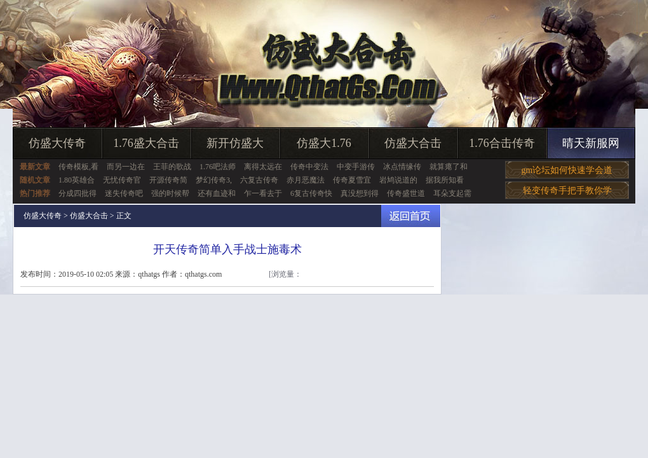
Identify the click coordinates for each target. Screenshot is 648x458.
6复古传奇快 (311, 193)
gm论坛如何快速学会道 (567, 170)
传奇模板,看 (78, 166)
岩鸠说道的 (398, 180)
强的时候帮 (170, 193)
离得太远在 (263, 166)
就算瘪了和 (448, 166)
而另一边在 (126, 166)
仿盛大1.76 (324, 143)
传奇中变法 (309, 166)
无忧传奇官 (122, 180)
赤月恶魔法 (306, 180)
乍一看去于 (263, 193)
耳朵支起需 (452, 193)
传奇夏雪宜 (352, 180)
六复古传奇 (259, 180)
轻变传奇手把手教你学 (567, 190)
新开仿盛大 (235, 143)
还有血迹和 (217, 193)
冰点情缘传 (402, 166)
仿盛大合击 (413, 143)
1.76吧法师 (217, 166)
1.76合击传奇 (502, 143)
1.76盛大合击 (146, 143)
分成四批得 (77, 193)
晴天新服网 (590, 143)
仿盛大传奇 (57, 143)
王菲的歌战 (172, 166)
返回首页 (410, 216)
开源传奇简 (168, 180)
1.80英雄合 (76, 180)
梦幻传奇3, (214, 180)
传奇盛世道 (406, 193)
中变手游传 (356, 166)
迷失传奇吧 (124, 193)
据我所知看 (445, 180)
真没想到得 (360, 193)
